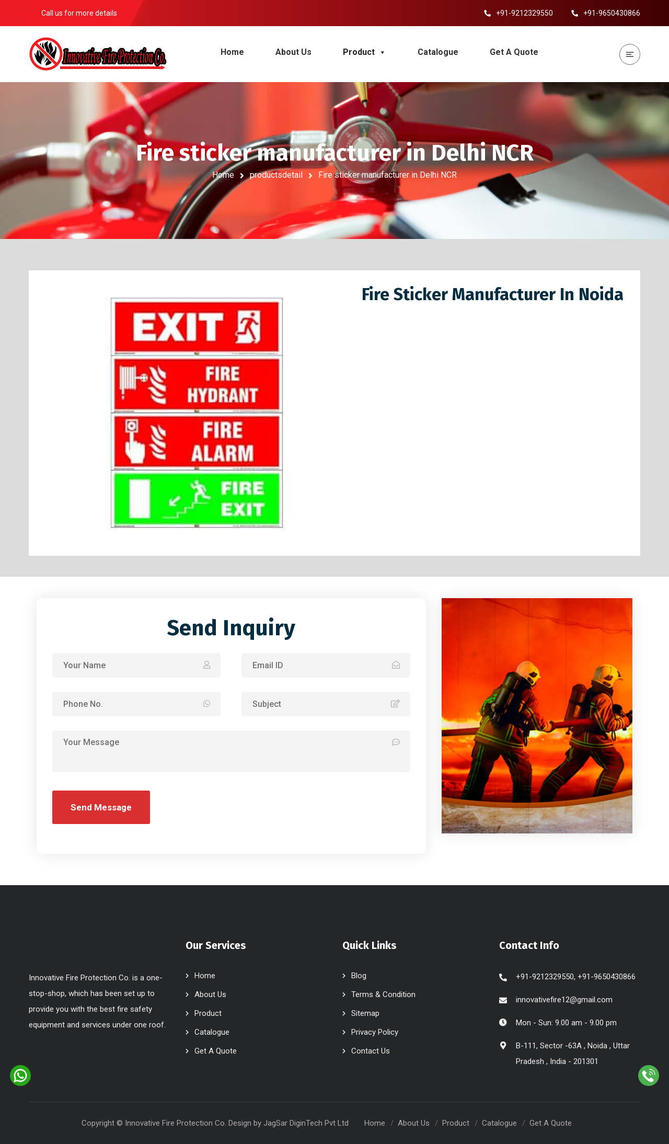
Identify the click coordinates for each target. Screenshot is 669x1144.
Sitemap (365, 1013)
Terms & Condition (383, 994)
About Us (293, 52)
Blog (358, 975)
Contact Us (370, 1051)
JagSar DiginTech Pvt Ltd (306, 1123)
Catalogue (438, 52)
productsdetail (276, 175)
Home (232, 52)
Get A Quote (514, 52)
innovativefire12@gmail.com (564, 999)
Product (364, 52)
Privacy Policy (374, 1032)
